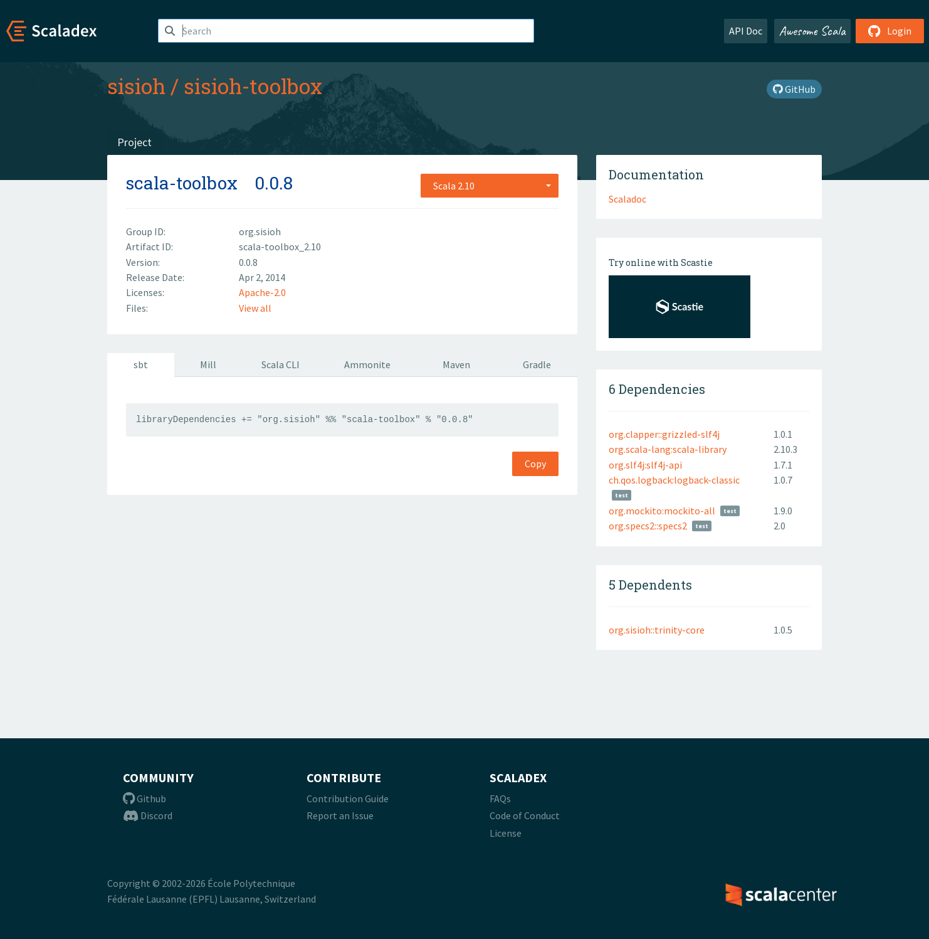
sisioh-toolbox (253, 86)
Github (144, 798)
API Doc (745, 30)
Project (134, 142)
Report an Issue (340, 815)
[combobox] (490, 186)
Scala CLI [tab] (280, 364)
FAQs (500, 798)
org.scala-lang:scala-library (668, 449)
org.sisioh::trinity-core (657, 629)
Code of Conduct (525, 815)
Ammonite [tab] (367, 364)
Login (889, 30)
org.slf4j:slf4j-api (645, 465)
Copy (535, 463)
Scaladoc (627, 199)
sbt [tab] (141, 364)
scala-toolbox (182, 182)
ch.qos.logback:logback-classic (674, 480)
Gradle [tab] (537, 364)
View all (255, 308)
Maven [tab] (456, 364)
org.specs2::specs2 (648, 525)
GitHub (794, 89)
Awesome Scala (812, 31)
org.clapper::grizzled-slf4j (664, 434)
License (506, 833)
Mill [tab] (208, 364)
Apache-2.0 (262, 292)
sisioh (136, 86)
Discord (147, 815)
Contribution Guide (348, 798)
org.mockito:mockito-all (662, 510)
